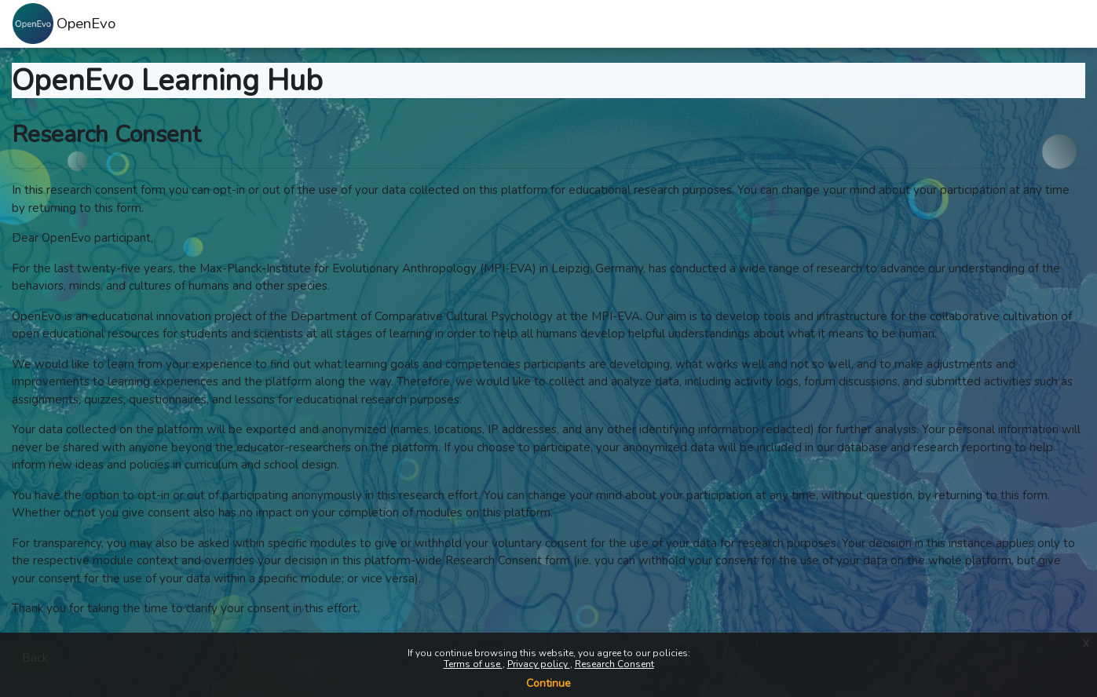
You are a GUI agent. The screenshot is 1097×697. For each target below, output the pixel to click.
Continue (548, 683)
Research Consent (614, 664)
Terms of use (473, 664)
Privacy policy (538, 664)
